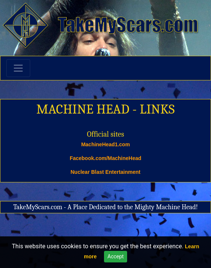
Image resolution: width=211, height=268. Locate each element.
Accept (115, 256)
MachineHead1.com (105, 144)
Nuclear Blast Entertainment (105, 172)
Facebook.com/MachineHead (105, 158)
